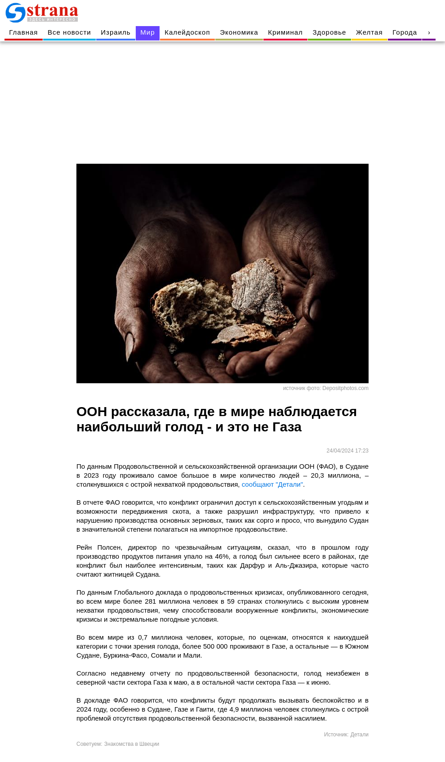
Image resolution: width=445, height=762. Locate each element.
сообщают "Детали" (272, 484)
